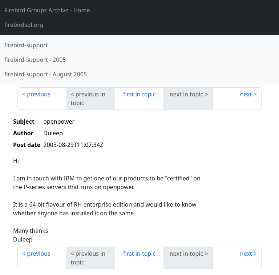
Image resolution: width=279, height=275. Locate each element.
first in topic (139, 94)
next (246, 94)
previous (38, 94)
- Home (47, 10)
